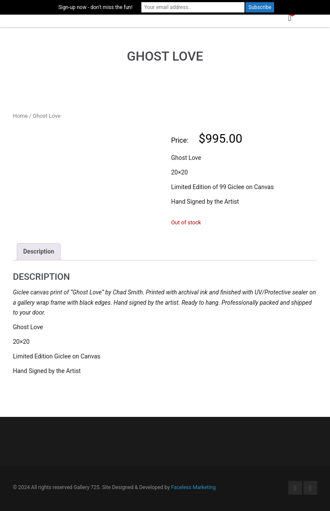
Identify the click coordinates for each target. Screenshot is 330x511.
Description (38, 251)
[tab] (39, 251)
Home (20, 116)
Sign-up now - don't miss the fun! (95, 7)
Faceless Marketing (193, 487)
